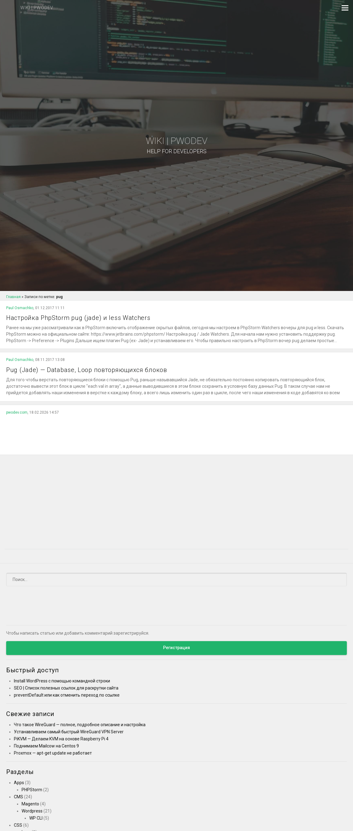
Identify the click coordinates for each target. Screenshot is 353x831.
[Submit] (338, 579)
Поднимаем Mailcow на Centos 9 (46, 745)
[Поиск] (176, 579)
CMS (18, 796)
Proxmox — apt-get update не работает (53, 753)
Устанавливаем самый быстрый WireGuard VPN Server (69, 731)
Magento (30, 803)
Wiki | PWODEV (176, 145)
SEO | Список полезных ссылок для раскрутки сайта (66, 688)
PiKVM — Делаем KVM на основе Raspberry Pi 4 (61, 738)
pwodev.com (16, 412)
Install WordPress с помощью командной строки (62, 680)
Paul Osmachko (19, 308)
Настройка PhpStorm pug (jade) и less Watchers (78, 317)
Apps (19, 782)
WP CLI (36, 818)
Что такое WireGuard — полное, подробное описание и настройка (80, 724)
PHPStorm (32, 789)
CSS (18, 825)
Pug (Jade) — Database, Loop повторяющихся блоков (86, 370)
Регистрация (176, 647)
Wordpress (32, 810)
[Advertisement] (176, 433)
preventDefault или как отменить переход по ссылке (67, 695)
